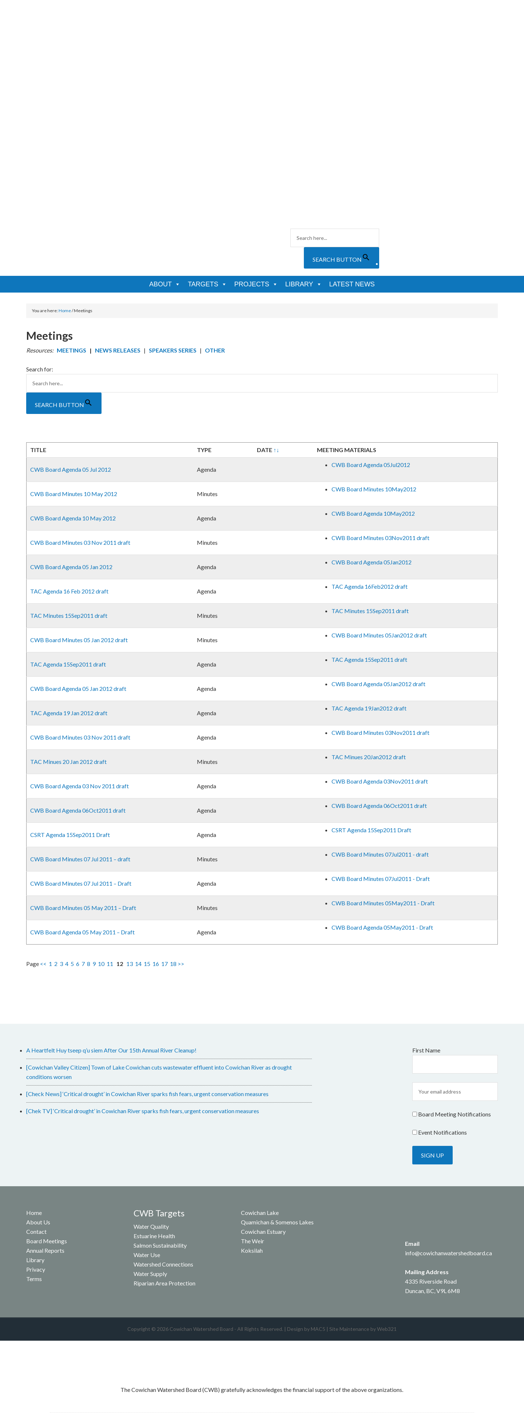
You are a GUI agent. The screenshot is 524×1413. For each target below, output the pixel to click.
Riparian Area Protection (164, 1283)
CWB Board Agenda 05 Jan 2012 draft (78, 688)
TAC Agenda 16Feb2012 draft (370, 586)
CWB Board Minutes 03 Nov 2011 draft (80, 542)
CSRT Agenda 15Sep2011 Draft (70, 834)
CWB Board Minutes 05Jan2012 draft (379, 635)
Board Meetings (46, 1240)
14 (138, 963)
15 (147, 963)
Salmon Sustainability (160, 1245)
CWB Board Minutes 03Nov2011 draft (380, 537)
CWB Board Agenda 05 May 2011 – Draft (82, 932)
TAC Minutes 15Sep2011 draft (68, 615)
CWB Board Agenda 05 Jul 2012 (70, 469)
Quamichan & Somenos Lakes (277, 1222)
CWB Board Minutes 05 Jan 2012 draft (79, 639)
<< (43, 963)
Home (34, 1212)
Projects (256, 284)
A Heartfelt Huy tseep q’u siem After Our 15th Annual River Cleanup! (111, 1050)
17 (164, 963)
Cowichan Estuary (263, 1231)
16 (155, 963)
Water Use (147, 1254)
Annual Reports (45, 1250)
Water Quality (151, 1226)
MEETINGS (71, 350)
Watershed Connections (163, 1264)
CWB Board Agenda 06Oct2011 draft (78, 810)
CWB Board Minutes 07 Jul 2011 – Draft (80, 883)
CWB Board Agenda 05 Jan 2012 (71, 566)
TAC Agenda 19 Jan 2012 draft (68, 712)
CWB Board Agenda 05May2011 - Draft (382, 927)
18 (173, 963)
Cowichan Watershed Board (108, 43)
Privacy (35, 1269)
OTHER (215, 350)
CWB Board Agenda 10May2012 (373, 513)
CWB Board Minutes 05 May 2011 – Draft (83, 907)
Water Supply (150, 1273)
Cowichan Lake (260, 1212)
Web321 (387, 1329)
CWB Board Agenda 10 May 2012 (73, 518)
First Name (426, 1050)
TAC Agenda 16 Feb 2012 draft (69, 591)
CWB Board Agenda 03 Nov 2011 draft (79, 785)
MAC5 (318, 1329)
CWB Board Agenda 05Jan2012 (372, 562)
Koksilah (252, 1250)
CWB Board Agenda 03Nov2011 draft (380, 781)
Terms (34, 1278)
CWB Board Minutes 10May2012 (374, 489)
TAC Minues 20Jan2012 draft (369, 756)
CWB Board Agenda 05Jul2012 (371, 464)
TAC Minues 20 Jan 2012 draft (68, 761)
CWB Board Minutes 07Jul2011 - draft (380, 854)
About (164, 284)
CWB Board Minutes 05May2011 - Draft (383, 902)
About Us (38, 1222)
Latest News (352, 284)
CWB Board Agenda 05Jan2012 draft (378, 683)
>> (181, 963)
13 (129, 963)
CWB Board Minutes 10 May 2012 (73, 493)
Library (303, 284)
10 (101, 963)
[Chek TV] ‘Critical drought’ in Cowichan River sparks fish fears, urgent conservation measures (142, 1110)
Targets (207, 284)
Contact (36, 1231)
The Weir (252, 1240)
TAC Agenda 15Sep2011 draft (68, 664)
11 (110, 963)
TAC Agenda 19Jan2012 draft (369, 708)
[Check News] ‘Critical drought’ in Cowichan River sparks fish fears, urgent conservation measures (147, 1093)
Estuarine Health (154, 1235)
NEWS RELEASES (117, 350)
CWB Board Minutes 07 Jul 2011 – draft (80, 859)
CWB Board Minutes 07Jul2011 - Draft (381, 878)
